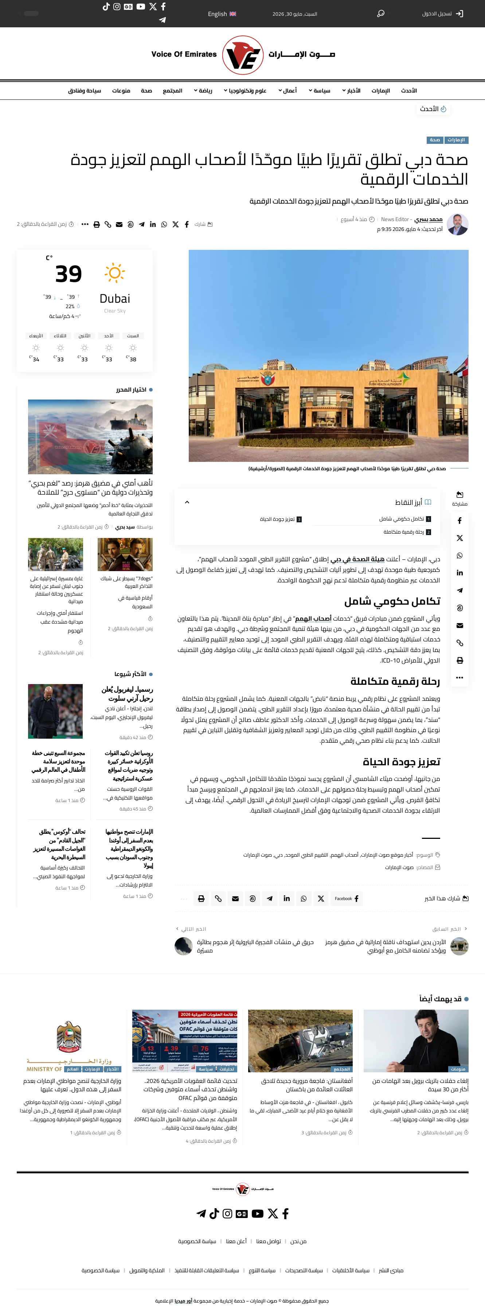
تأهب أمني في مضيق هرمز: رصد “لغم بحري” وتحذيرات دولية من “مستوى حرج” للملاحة (90, 487)
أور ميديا (183, 1300)
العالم (72, 1069)
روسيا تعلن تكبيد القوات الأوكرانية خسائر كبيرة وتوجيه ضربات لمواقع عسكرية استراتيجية (129, 765)
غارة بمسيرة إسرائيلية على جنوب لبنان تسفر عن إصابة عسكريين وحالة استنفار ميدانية (56, 590)
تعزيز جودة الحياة (277, 519)
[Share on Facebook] (187, 224)
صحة (435, 140)
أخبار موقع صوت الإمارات (387, 855)
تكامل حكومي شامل (401, 518)
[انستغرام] (117, 6)
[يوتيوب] (140, 6)
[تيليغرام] (162, 20)
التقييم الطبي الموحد (306, 855)
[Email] (119, 224)
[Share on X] (176, 224)
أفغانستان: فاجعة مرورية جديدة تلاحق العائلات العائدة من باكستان (307, 1085)
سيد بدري (125, 527)
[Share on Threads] (130, 224)
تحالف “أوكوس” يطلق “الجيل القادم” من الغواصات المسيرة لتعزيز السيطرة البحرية (59, 844)
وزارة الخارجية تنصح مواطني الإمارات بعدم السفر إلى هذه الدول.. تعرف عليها (72, 1085)
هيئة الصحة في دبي (357, 559)
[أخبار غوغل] (128, 6)
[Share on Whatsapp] (164, 224)
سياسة (206, 1069)
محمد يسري (428, 219)
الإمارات (456, 140)
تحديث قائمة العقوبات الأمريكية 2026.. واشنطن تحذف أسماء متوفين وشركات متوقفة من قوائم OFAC (190, 1089)
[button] (443, 13)
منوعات (458, 1069)
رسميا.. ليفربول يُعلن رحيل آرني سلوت (127, 693)
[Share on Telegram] (142, 224)
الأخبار (112, 1069)
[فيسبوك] (163, 6)
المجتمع (342, 1069)
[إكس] (153, 6)
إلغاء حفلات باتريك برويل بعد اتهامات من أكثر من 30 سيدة (420, 1085)
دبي (278, 855)
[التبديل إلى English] (222, 13)
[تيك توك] (106, 6)
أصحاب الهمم (313, 618)
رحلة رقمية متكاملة (404, 532)
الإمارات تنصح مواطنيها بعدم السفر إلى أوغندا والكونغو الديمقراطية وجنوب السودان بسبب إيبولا (129, 848)
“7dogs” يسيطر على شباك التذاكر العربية (127, 582)
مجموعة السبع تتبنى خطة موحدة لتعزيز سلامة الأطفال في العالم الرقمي (58, 761)
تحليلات (227, 1069)
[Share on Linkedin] (153, 224)
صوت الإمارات (257, 855)
